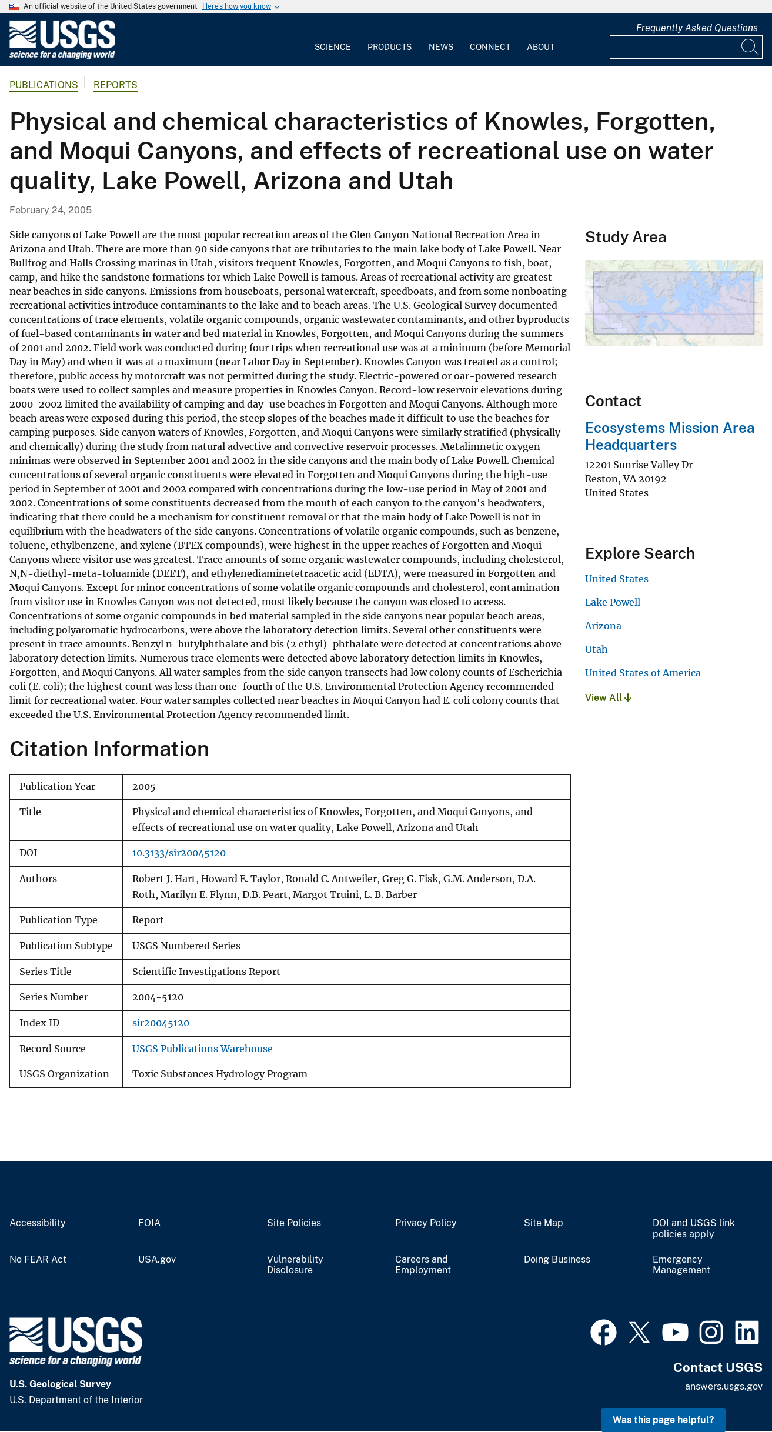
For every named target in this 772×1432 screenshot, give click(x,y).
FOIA (149, 1223)
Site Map (543, 1223)
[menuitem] (332, 40)
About (540, 47)
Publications (43, 85)
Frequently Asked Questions (697, 28)
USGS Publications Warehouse (202, 1048)
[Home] (62, 56)
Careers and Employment (423, 1265)
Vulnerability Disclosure (295, 1265)
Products (389, 47)
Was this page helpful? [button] (663, 1420)
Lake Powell (612, 602)
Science (333, 47)
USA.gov (157, 1259)
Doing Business (557, 1259)
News (441, 47)
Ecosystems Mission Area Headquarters (669, 436)
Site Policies (294, 1223)
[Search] (751, 47)
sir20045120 (160, 1023)
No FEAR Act (37, 1259)
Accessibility (37, 1223)
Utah (596, 649)
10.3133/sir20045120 (179, 853)
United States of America (643, 673)
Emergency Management (681, 1265)
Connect (490, 47)
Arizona (603, 626)
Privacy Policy (426, 1223)
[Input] (686, 47)
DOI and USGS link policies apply (694, 1229)
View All (608, 697)
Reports (115, 85)
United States (617, 579)
